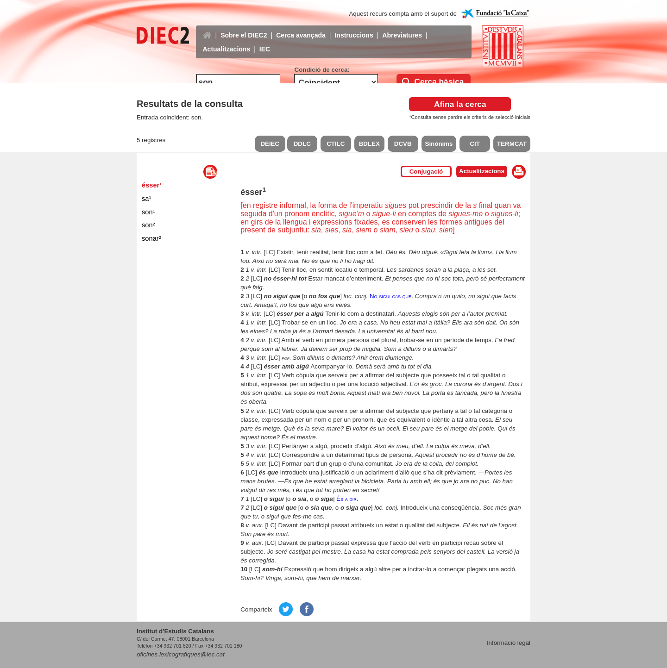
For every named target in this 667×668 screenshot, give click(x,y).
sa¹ (146, 198)
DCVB (403, 143)
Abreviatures (402, 28)
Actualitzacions (227, 42)
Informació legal (508, 642)
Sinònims (439, 143)
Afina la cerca (460, 104)
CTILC (336, 143)
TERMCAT (512, 143)
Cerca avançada (301, 28)
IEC (264, 42)
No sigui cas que (390, 296)
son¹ (148, 212)
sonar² (151, 238)
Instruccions (353, 28)
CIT (474, 143)
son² (148, 225)
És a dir (346, 498)
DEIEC (269, 143)
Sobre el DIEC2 (243, 28)
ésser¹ (152, 185)
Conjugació (426, 171)
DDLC (302, 143)
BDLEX (369, 143)
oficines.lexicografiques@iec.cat (181, 654)
